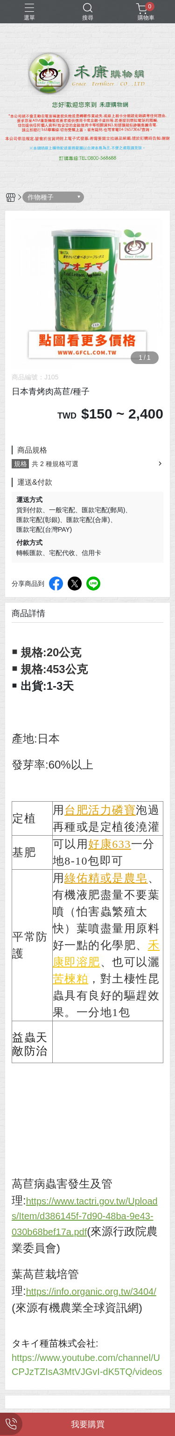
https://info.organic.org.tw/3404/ (91, 1291)
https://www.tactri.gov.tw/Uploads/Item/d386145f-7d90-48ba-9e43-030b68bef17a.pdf (85, 1216)
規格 (20, 463)
